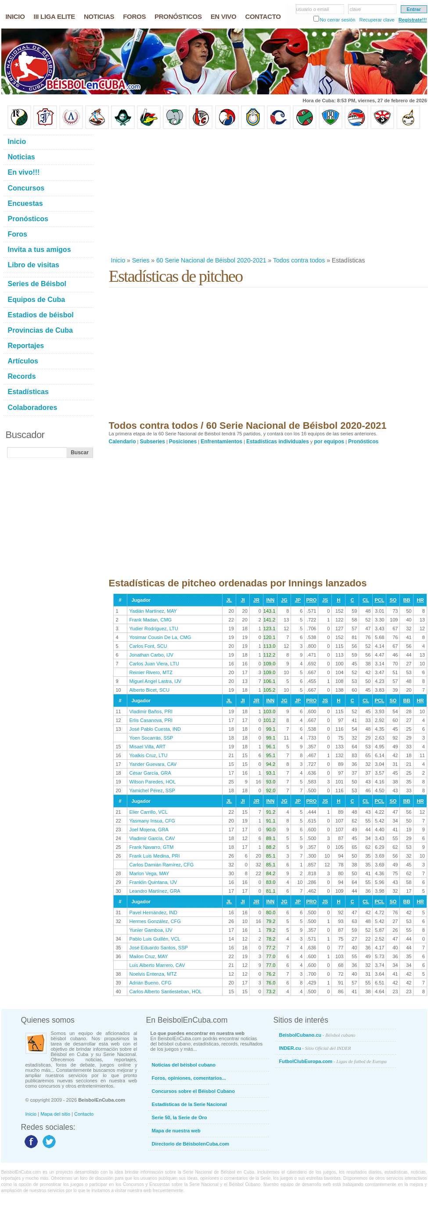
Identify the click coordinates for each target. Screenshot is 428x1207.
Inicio (118, 260)
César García (143, 773)
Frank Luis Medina (149, 856)
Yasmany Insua (145, 820)
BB (406, 600)
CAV (172, 764)
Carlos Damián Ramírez (155, 864)
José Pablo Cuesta (149, 729)
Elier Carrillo (142, 812)
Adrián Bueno (144, 982)
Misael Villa (141, 746)
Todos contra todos (299, 260)
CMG (166, 619)
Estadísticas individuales (277, 441)
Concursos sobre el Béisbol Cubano (193, 1091)
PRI (169, 711)
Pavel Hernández (147, 912)
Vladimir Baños (145, 711)
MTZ (167, 672)
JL (229, 600)
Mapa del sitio (55, 1114)
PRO (311, 600)
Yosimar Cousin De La (153, 637)
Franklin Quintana (148, 882)
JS (325, 600)
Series (141, 260)
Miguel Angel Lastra (150, 681)
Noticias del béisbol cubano (184, 1064)
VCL (163, 812)
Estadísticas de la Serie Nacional (189, 1104)
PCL (379, 600)
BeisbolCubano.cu (317, 1035)
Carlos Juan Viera (148, 663)
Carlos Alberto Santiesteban (159, 991)
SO (392, 600)
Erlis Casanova (145, 720)
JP (298, 600)
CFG (170, 820)
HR (420, 600)
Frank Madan (143, 619)
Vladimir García (146, 838)
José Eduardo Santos (152, 947)
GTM (168, 847)
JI (243, 600)
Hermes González (148, 921)
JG (284, 600)
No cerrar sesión (338, 19)
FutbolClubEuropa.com (333, 1061)
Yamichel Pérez (146, 790)
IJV (169, 654)
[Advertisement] (227, 192)
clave (355, 9)
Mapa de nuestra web (176, 1130)
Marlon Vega (143, 873)
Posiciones (183, 441)
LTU (173, 628)
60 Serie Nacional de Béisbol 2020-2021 (211, 260)
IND (177, 729)
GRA (166, 773)
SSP (168, 737)
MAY (172, 611)
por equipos (329, 441)
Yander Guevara (147, 764)
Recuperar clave (376, 19)
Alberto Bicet (143, 690)
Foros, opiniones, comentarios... (189, 1078)
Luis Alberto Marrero (151, 965)
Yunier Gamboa (146, 930)
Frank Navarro (144, 847)
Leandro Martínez (148, 891)
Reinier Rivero (144, 672)
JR (256, 600)
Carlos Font (142, 646)
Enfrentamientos (221, 441)
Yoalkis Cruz (142, 755)
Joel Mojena (142, 829)
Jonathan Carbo (146, 654)
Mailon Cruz (142, 956)
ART (160, 746)
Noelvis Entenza (147, 974)
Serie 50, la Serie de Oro (179, 1117)
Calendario (122, 441)
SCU (162, 646)
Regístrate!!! (413, 19)
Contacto (84, 1114)
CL (366, 600)
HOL (171, 781)
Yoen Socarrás (145, 737)
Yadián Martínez (146, 611)
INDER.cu (315, 1048)
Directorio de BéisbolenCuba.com (191, 1143)
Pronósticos (363, 441)
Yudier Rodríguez (148, 628)
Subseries (152, 441)
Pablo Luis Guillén (149, 938)
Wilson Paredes (146, 781)
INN (270, 600)
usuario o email (312, 9)
